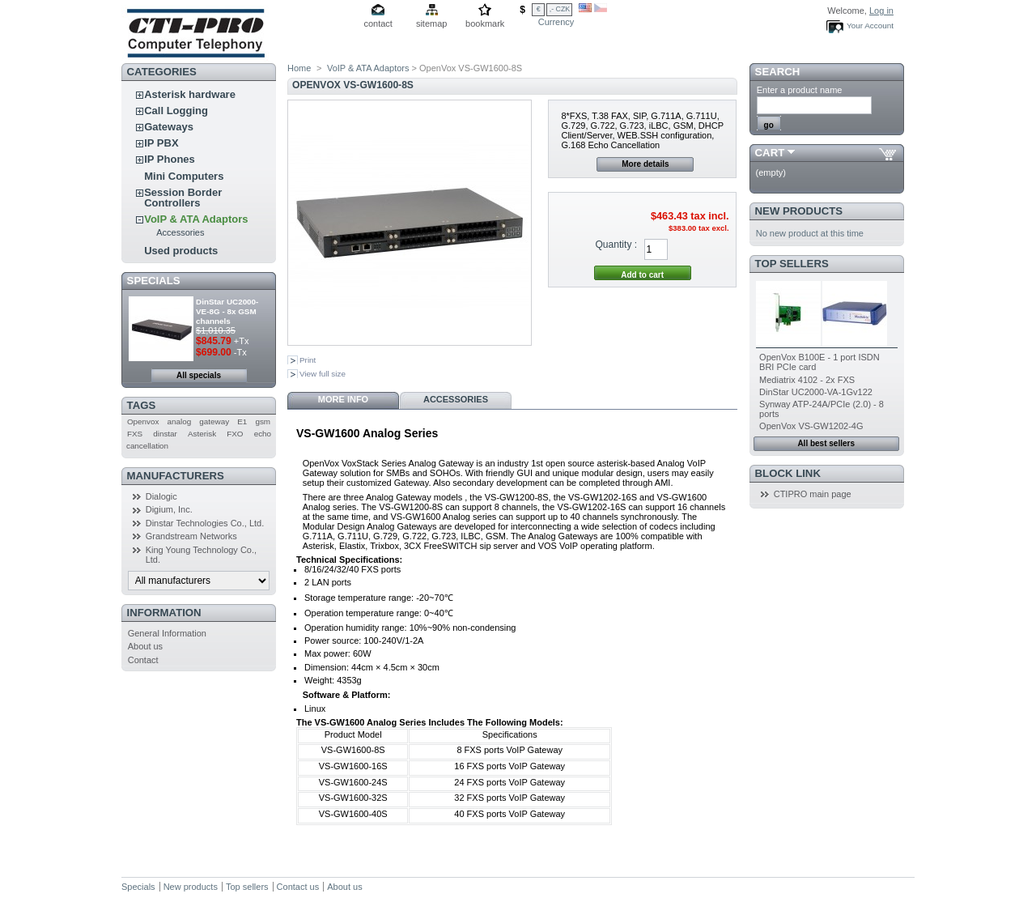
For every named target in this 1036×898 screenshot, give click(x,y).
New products (799, 211)
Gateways (168, 127)
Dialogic (161, 496)
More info (343, 399)
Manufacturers (175, 476)
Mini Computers (183, 176)
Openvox (143, 421)
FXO (235, 433)
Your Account (870, 25)
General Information (167, 633)
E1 (242, 421)
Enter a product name (800, 90)
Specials (153, 281)
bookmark (484, 23)
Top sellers (792, 263)
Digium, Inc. (169, 509)
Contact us (298, 887)
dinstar (165, 433)
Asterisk (202, 433)
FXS (134, 433)
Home (299, 68)
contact (377, 23)
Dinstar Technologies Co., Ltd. (205, 523)
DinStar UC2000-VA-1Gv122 (816, 392)
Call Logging (176, 110)
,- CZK (560, 9)
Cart (770, 153)
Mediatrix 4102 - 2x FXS (807, 380)
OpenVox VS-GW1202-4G (811, 426)
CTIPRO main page (812, 494)
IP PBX (161, 143)
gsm (262, 421)
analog (180, 421)
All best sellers (826, 443)
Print (307, 359)
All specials (198, 375)
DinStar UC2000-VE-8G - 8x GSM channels (227, 311)
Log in (881, 10)
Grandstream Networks (191, 536)
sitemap (432, 23)
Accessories (180, 232)
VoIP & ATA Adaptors (196, 219)
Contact (143, 660)
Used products (181, 251)
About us (145, 646)
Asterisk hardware (190, 94)
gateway (214, 421)
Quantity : (616, 244)
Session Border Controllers (183, 197)
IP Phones (169, 159)
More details (645, 164)
